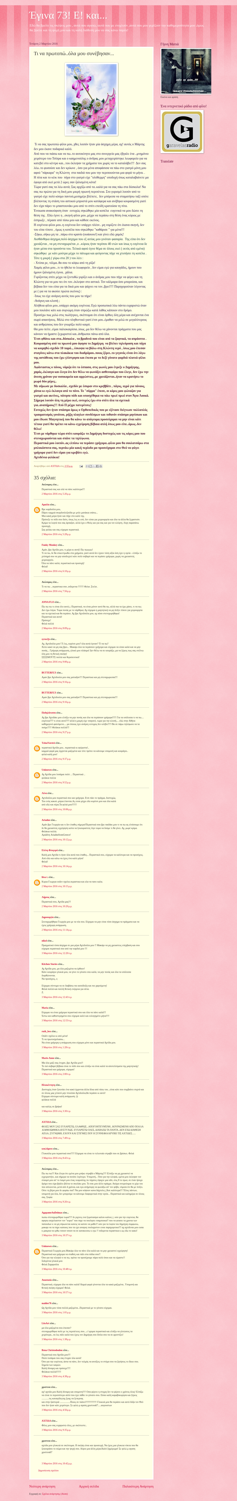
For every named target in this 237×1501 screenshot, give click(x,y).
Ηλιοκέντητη (48, 1085)
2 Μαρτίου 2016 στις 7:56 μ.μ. (56, 591)
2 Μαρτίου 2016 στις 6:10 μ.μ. (56, 571)
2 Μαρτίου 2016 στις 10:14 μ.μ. (57, 866)
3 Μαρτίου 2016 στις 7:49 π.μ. (56, 1138)
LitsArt (45, 1323)
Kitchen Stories (50, 964)
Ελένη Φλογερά (50, 850)
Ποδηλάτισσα (49, 712)
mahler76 (46, 1303)
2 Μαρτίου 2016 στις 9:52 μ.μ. (56, 782)
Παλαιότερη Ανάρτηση (138, 1486)
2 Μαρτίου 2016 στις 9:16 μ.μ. (56, 682)
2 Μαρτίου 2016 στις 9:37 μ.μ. (56, 759)
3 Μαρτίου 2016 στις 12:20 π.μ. (57, 953)
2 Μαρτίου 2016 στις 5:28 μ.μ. (56, 534)
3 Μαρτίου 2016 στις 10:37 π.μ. (57, 1235)
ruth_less (46, 1031)
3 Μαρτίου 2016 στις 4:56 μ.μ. (56, 1410)
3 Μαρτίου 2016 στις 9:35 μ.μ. (56, 1430)
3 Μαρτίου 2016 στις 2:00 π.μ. (56, 1074)
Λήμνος (45, 897)
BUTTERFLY (49, 672)
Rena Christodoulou (52, 1350)
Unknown (47, 770)
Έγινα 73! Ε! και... (68, 15)
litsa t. (45, 877)
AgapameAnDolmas (52, 1212)
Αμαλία (45, 504)
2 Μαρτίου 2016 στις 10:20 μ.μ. (57, 906)
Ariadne (46, 820)
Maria (45, 1008)
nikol (44, 940)
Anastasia (47, 1280)
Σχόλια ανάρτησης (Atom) (55, 1494)
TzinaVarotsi (48, 743)
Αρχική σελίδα (89, 1486)
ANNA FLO (48, 602)
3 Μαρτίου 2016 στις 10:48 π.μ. (57, 1269)
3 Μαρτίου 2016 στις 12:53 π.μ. (57, 1020)
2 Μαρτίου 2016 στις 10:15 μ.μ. (57, 886)
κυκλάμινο (47, 1148)
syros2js (46, 639)
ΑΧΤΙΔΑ (46, 1122)
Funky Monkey (49, 545)
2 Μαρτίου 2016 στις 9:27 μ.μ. (56, 732)
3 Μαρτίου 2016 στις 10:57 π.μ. (57, 1292)
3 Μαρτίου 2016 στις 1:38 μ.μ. (56, 1339)
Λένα (44, 793)
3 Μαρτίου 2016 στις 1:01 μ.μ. (56, 1312)
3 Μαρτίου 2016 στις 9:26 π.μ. (56, 1201)
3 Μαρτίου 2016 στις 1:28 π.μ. (56, 1047)
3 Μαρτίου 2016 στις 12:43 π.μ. (57, 997)
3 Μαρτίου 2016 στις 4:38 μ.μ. (56, 1376)
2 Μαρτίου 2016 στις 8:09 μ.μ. (56, 628)
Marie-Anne (48, 1058)
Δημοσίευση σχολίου (48, 1470)
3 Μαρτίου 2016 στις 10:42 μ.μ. (57, 1463)
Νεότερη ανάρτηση (42, 1486)
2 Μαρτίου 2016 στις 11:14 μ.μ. (57, 930)
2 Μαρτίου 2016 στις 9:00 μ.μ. (56, 661)
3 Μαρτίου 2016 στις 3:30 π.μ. (56, 1111)
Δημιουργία (48, 917)
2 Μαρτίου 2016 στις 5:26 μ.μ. (56, 494)
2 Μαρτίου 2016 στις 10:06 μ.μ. (57, 809)
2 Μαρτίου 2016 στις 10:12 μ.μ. (57, 839)
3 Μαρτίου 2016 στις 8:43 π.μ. (56, 1158)
